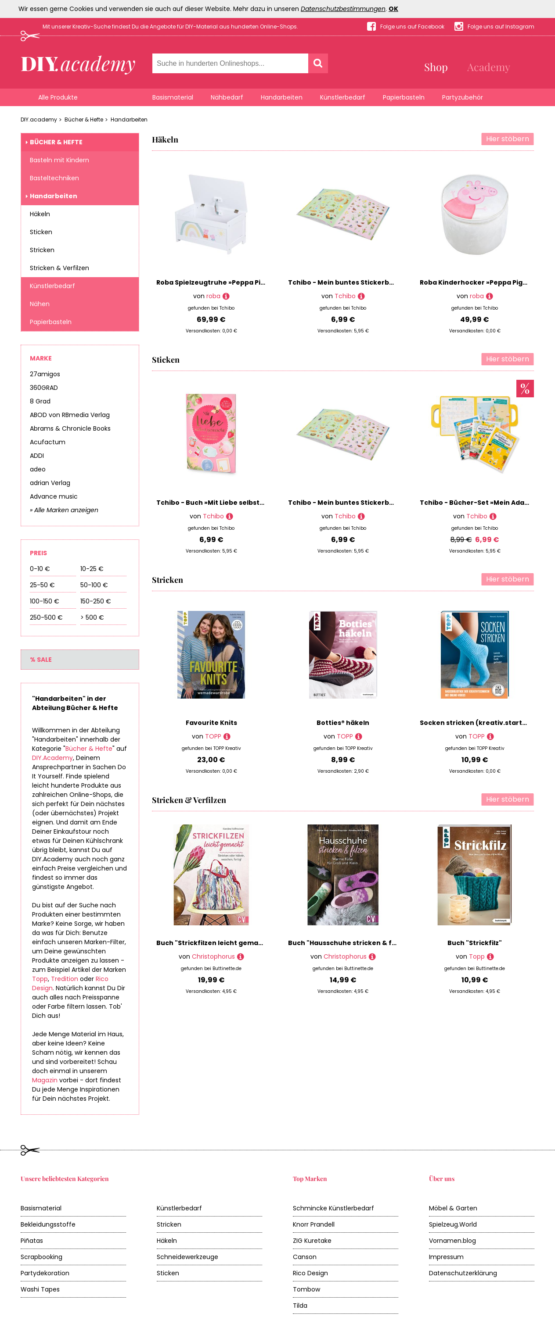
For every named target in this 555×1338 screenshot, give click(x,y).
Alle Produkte (58, 97)
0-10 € (40, 568)
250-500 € (46, 617)
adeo (38, 469)
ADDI (37, 455)
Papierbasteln (404, 97)
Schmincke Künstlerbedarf (333, 1208)
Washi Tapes (40, 1289)
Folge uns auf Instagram (501, 26)
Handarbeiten (282, 97)
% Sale (41, 659)
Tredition (64, 978)
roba (213, 296)
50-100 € (94, 585)
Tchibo (345, 296)
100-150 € (44, 601)
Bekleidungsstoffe (48, 1224)
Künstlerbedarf (342, 97)
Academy (488, 66)
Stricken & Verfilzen (59, 268)
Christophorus (213, 956)
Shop (436, 66)
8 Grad (40, 401)
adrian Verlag (50, 482)
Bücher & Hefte (84, 119)
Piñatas (32, 1240)
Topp (40, 978)
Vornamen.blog (452, 1240)
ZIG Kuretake (312, 1240)
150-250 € (95, 601)
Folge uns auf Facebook (412, 26)
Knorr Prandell (314, 1224)
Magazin (45, 1080)
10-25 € (92, 568)
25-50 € (42, 585)
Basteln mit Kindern (59, 160)
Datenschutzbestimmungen (343, 8)
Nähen (40, 304)
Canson (305, 1256)
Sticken (41, 232)
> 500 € (92, 617)
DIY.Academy (52, 757)
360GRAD (44, 387)
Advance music (54, 496)
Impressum (446, 1256)
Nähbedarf (227, 97)
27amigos (45, 374)
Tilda (300, 1305)
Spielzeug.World (453, 1224)
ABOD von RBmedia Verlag (70, 414)
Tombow (306, 1289)
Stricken (42, 250)
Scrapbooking (41, 1256)
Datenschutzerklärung (463, 1273)
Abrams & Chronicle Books (70, 428)
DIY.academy (39, 119)
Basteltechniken (54, 178)
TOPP (213, 736)
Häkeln (40, 214)
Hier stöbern (507, 139)
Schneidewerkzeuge (187, 1256)
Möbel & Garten (453, 1208)
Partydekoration (45, 1273)
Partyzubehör (462, 97)
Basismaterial (172, 97)
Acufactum (47, 442)
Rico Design (310, 1273)
